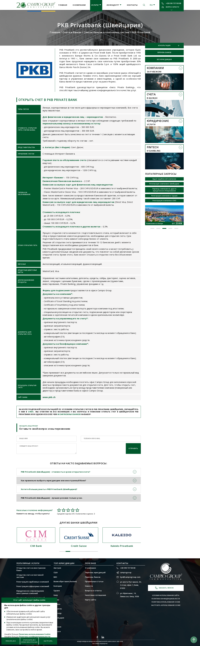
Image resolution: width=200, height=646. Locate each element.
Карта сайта (90, 600)
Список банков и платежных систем (106, 32)
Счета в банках (71, 32)
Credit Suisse (121, 546)
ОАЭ (55, 622)
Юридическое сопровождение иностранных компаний (30, 592)
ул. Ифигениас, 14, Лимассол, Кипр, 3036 (129, 595)
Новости (89, 586)
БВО (55, 577)
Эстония (57, 627)
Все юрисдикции (164, 59)
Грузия (57, 591)
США (56, 572)
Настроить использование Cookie (165, 605)
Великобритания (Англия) (65, 581)
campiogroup (126, 572)
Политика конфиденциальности (166, 599)
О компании (79, 5)
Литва (56, 600)
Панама (57, 604)
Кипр (56, 595)
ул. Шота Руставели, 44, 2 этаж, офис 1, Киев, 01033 (131, 585)
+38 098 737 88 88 (173, 3)
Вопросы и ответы (93, 591)
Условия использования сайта (165, 595)
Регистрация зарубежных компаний (32, 582)
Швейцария (59, 618)
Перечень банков (164, 52)
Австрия (57, 568)
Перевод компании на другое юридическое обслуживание (164, 190)
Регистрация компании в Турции (164, 196)
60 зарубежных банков (69, 414)
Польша (57, 631)
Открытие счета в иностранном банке (31, 569)
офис (31, 412)
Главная (62, 5)
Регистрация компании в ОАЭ (164, 201)
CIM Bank (78, 546)
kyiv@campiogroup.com (130, 577)
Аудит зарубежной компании (164, 179)
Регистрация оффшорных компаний (32, 586)
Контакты (132, 5)
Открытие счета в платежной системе (29, 576)
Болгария (58, 586)
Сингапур (58, 613)
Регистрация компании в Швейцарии (164, 184)
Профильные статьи (94, 581)
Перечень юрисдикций (95, 572)
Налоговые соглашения (95, 595)
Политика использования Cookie (166, 602)
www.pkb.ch (49, 397)
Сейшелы (58, 609)
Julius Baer (35, 546)
